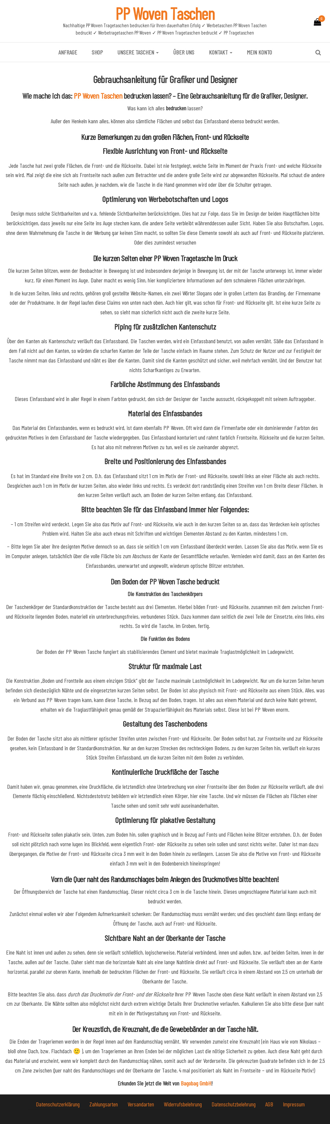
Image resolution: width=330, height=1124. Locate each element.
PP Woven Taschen (164, 13)
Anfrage (67, 52)
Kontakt (220, 52)
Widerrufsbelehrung (183, 1104)
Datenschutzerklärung (58, 1104)
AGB (270, 1104)
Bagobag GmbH (196, 1083)
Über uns (183, 52)
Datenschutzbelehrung (234, 1104)
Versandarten (141, 1104)
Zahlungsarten (104, 1104)
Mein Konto (259, 52)
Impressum (294, 1104)
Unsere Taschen (138, 52)
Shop (97, 52)
